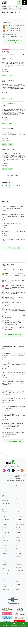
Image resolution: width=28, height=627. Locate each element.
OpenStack (18, 8)
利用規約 (18, 478)
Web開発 (4, 529)
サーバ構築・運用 (19, 570)
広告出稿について (19, 503)
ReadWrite (18, 589)
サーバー (16, 6)
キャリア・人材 (18, 550)
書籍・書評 (4, 584)
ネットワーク (22, 6)
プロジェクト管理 (6, 543)
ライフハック (18, 553)
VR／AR (17, 537)
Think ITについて (6, 503)
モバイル (4, 535)
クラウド (4, 516)
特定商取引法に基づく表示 (20, 481)
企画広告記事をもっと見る (13, 441)
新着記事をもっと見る (14, 248)
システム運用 (18, 543)
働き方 (17, 548)
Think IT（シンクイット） (7, 2)
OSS (3, 537)
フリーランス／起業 (6, 553)
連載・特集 (4, 6)
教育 (3, 556)
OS (3, 522)
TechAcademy (5, 589)
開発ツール (18, 527)
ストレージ (18, 514)
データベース (5, 524)
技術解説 (18, 581)
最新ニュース (18, 498)
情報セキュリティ (5, 570)
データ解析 (18, 532)
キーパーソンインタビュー (6, 567)
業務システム (18, 564)
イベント (4, 586)
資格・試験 (4, 550)
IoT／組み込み (5, 519)
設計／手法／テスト (6, 185)
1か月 (21, 269)
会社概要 (7, 484)
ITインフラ (10, 6)
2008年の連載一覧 (5, 455)
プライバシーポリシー (10, 480)
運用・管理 (18, 540)
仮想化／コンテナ (19, 516)
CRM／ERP (18, 535)
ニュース (4, 581)
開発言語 (4, 527)
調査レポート (18, 567)
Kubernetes (11, 8)
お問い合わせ (8, 478)
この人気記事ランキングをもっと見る (13, 41)
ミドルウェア (18, 522)
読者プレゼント (5, 500)
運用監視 (18, 545)
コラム (17, 586)
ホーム (3, 453)
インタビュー (18, 584)
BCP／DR (4, 545)
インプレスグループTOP (19, 484)
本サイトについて (9, 475)
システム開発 (18, 519)
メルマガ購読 (5, 498)
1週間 (13, 269)
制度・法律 (18, 556)
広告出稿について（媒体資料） (20, 475)
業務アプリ (18, 529)
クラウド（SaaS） (16, 185)
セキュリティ (4, 548)
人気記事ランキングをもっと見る (13, 334)
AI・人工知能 (4, 8)
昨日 (5, 269)
